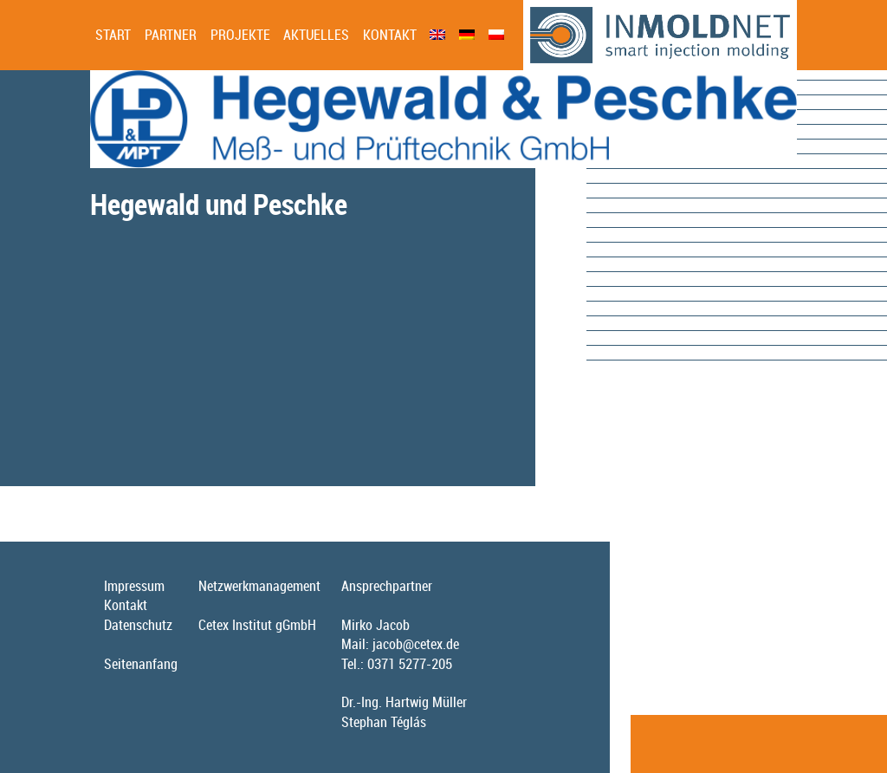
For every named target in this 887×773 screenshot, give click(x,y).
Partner (171, 34)
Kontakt (390, 34)
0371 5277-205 (409, 663)
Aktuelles (316, 34)
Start (113, 34)
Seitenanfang (141, 663)
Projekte (240, 34)
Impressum (134, 585)
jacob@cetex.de (415, 643)
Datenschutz (138, 624)
